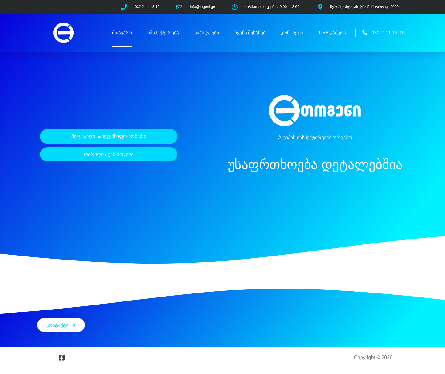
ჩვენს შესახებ (250, 32)
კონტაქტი (292, 32)
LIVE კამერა (332, 32)
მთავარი (122, 32)
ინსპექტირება (163, 32)
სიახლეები (206, 32)
